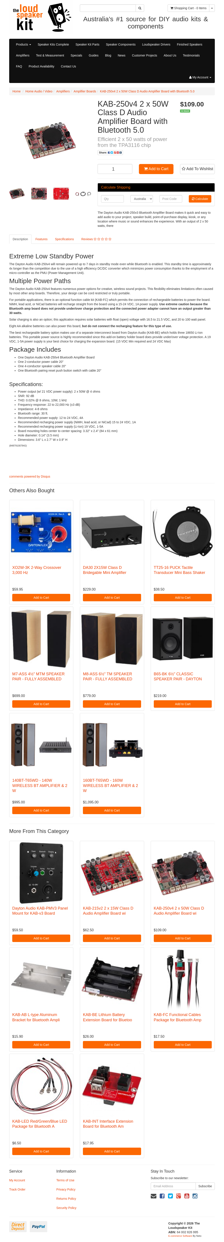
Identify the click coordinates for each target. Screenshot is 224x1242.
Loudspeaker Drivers (156, 44)
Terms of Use (65, 1180)
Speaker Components (120, 44)
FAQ (19, 66)
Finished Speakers (189, 44)
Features (41, 239)
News (121, 55)
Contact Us (68, 66)
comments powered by (29, 476)
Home (16, 91)
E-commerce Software (180, 1236)
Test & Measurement (50, 55)
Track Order (17, 1189)
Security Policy (66, 1208)
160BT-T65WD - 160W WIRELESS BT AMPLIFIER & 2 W (110, 785)
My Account (17, 1180)
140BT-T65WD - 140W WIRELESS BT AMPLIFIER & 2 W (39, 785)
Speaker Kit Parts (87, 44)
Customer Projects (144, 55)
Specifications (64, 239)
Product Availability (41, 66)
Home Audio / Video (38, 91)
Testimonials (191, 55)
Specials (76, 55)
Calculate (200, 199)
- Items (188, 8)
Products (23, 44)
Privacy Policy (65, 1189)
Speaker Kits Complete (53, 44)
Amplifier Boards (85, 91)
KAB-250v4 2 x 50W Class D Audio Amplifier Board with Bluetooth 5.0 (147, 91)
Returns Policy (66, 1198)
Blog (108, 55)
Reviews (96, 239)
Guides (93, 55)
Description (20, 239)
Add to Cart (156, 169)
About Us (170, 55)
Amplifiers (22, 55)
